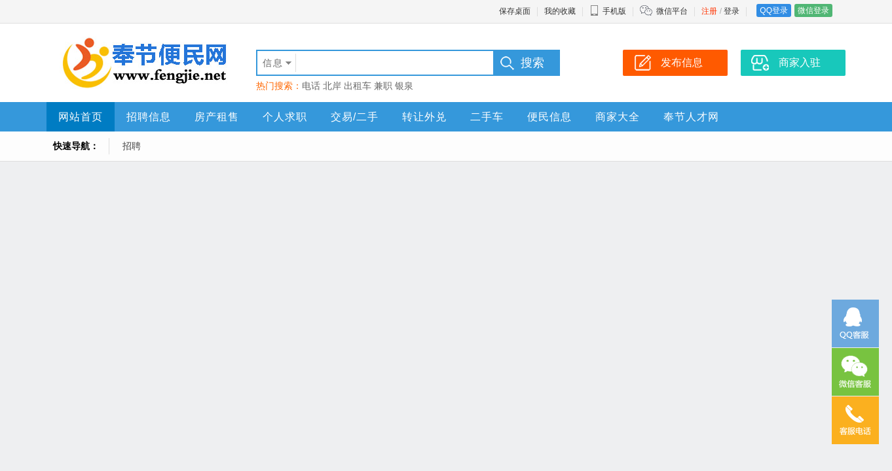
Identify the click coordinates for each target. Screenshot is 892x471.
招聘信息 (148, 116)
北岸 (332, 85)
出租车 (357, 85)
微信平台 (672, 11)
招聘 (131, 146)
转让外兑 (424, 116)
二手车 (487, 116)
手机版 (607, 11)
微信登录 (813, 10)
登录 (731, 11)
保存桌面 (514, 11)
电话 (311, 85)
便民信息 (549, 116)
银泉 (404, 85)
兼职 (383, 85)
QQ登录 (774, 10)
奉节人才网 (691, 116)
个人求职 (285, 116)
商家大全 (617, 116)
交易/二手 (355, 116)
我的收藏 (560, 11)
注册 (709, 11)
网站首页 (80, 116)
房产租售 (217, 116)
